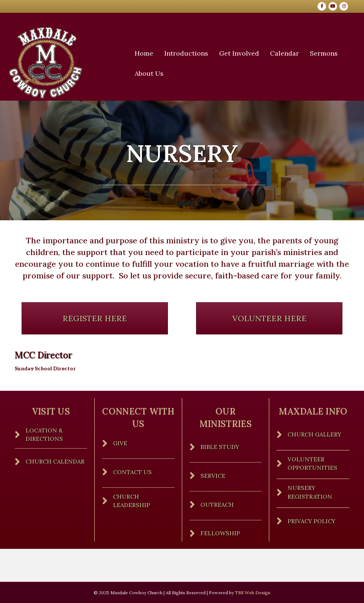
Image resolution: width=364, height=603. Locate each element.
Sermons (326, 53)
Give (120, 443)
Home (146, 53)
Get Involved (242, 53)
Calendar (287, 53)
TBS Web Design (252, 592)
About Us (151, 73)
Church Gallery (314, 434)
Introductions (189, 53)
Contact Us (132, 472)
